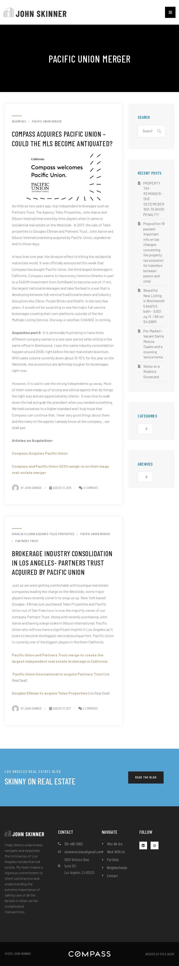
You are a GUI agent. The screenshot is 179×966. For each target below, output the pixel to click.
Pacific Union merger (47, 121)
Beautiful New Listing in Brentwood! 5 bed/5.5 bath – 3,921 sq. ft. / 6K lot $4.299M (154, 306)
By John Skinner (26, 488)
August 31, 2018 (60, 488)
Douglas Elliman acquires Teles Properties (43, 534)
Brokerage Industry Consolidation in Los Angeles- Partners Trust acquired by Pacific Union (62, 562)
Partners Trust (27, 541)
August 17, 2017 (60, 708)
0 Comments (90, 488)
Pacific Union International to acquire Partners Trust (58, 674)
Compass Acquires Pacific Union (40, 453)
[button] (170, 12)
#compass (19, 121)
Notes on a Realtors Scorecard (151, 371)
